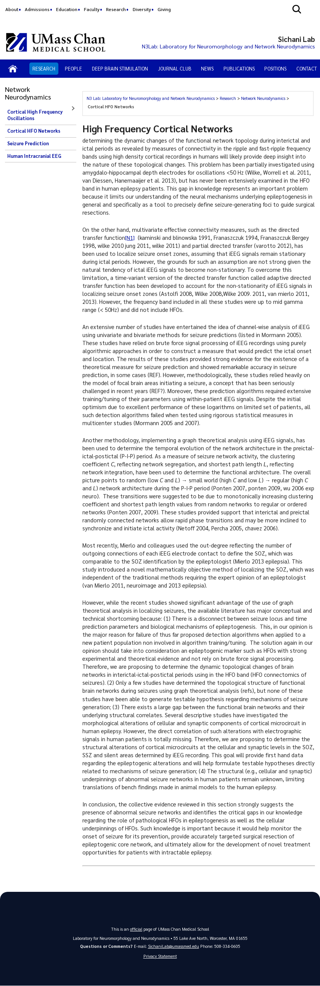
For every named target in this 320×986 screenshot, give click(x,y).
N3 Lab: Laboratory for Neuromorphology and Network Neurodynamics (151, 98)
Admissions (37, 9)
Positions (275, 68)
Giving (164, 9)
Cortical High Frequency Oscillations (35, 115)
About (11, 9)
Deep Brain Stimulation (120, 68)
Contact (306, 68)
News (207, 68)
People (73, 68)
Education (66, 9)
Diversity (142, 9)
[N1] (130, 237)
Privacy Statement (160, 956)
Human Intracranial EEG (34, 156)
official (136, 929)
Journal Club (174, 68)
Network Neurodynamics (263, 98)
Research (116, 9)
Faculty (92, 9)
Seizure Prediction (28, 143)
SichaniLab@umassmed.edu (173, 946)
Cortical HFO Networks (33, 131)
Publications (239, 68)
